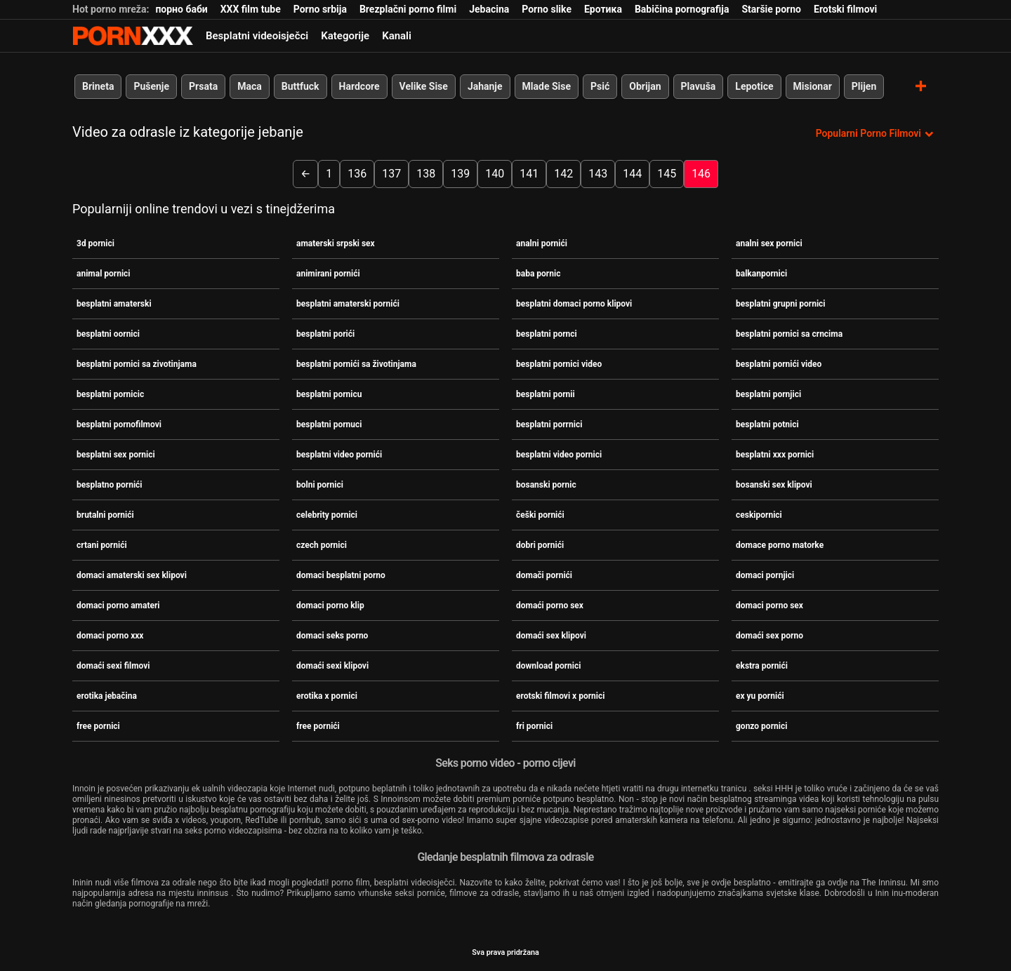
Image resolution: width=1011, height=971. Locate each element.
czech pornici (321, 545)
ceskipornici (759, 515)
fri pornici (534, 726)
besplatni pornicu (329, 394)
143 (597, 173)
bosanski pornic (546, 485)
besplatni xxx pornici (775, 455)
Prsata (203, 86)
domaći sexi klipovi (332, 666)
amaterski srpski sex (335, 243)
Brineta (98, 86)
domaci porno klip (330, 605)
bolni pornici (319, 485)
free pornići (318, 726)
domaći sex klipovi (551, 636)
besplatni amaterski (114, 304)
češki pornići (540, 515)
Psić (599, 86)
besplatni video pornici (559, 455)
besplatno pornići (110, 485)
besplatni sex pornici (116, 455)
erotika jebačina (107, 696)
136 (357, 173)
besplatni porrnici (549, 424)
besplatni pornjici (768, 394)
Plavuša (698, 86)
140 (494, 173)
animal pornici (104, 274)
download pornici (548, 666)
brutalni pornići (105, 515)
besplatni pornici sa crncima (789, 334)
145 (666, 173)
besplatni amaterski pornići (347, 304)
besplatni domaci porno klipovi (574, 304)
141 (529, 173)
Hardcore (359, 86)
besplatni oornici (108, 334)
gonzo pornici (761, 726)
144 (632, 173)
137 (391, 173)
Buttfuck (300, 86)
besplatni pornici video (559, 364)
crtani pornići (102, 545)
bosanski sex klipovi (774, 485)
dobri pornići (540, 545)
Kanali (396, 35)
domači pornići (544, 575)
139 (460, 173)
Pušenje (151, 86)
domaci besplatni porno (340, 575)
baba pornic (538, 274)
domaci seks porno (332, 636)
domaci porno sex (769, 605)
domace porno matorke (780, 545)
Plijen (864, 86)
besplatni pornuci (329, 424)
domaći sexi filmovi (113, 666)
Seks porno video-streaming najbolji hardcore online (132, 36)
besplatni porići (325, 334)
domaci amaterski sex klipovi (132, 575)
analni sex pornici (769, 243)
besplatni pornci (546, 334)
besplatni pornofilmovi (119, 424)
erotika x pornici (326, 696)
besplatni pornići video (778, 364)
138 (425, 173)
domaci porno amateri (118, 605)
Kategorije (345, 35)
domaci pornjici (765, 575)
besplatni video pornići (339, 455)
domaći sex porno (769, 636)
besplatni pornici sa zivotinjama (137, 364)
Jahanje (485, 86)
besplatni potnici (767, 424)
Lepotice (754, 86)
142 (563, 173)
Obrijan (645, 86)
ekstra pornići (762, 666)
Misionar (812, 86)
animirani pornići (328, 274)
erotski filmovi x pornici (560, 696)
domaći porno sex (549, 605)
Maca (249, 86)
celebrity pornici (326, 515)
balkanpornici (761, 274)
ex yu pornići (760, 696)
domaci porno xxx (110, 636)
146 (701, 173)
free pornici (98, 726)
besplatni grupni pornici (781, 304)
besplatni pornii (545, 394)
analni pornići (541, 243)
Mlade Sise (546, 86)
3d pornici (95, 243)
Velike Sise (423, 86)
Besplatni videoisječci (257, 35)
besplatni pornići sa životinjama (356, 364)
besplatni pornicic (110, 394)
